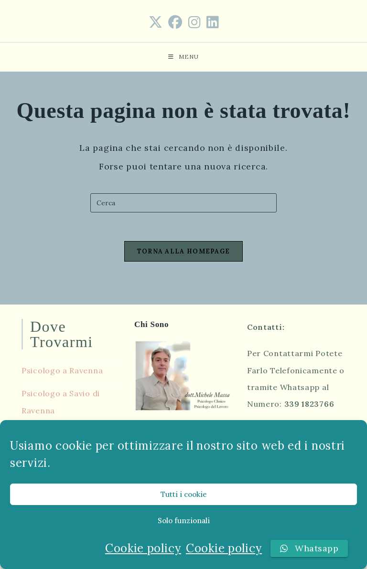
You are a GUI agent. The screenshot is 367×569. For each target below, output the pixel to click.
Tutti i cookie (184, 494)
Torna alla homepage (183, 251)
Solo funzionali (184, 520)
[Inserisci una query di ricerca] (183, 202)
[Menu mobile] (183, 56)
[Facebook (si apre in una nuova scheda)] (175, 22)
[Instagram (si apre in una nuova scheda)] (194, 22)
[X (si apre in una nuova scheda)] (156, 22)
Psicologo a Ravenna (62, 370)
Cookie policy (143, 548)
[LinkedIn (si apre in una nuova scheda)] (213, 22)
